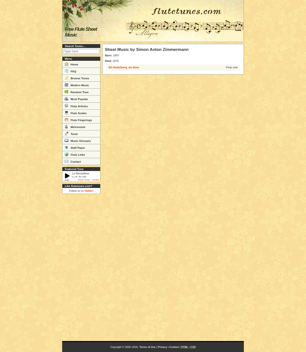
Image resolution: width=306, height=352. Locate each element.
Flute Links (75, 154)
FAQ (70, 71)
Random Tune (77, 92)
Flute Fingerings (78, 120)
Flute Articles (76, 106)
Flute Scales (76, 113)
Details (95, 180)
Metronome (75, 126)
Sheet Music (84, 180)
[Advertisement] (81, 267)
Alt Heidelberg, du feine (123, 67)
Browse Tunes (77, 78)
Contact (73, 161)
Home (71, 64)
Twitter (88, 190)
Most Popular (76, 99)
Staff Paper (75, 147)
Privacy (162, 347)
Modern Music (77, 85)
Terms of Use (147, 347)
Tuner (71, 133)
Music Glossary (78, 140)
